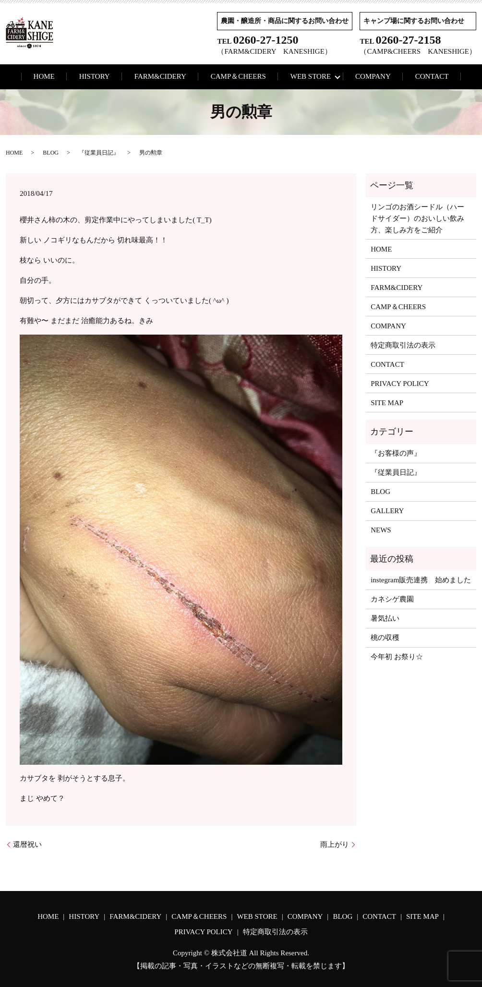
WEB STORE (310, 76)
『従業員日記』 (99, 152)
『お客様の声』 (396, 453)
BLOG (51, 152)
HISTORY (94, 76)
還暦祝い (27, 844)
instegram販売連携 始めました (421, 580)
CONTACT (432, 76)
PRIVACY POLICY (400, 383)
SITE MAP (387, 403)
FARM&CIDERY (160, 76)
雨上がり (334, 844)
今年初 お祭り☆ (397, 657)
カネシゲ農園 (392, 599)
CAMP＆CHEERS (238, 76)
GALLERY (387, 511)
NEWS (381, 530)
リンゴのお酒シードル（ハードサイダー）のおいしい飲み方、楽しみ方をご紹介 (417, 218)
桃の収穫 (385, 637)
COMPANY (373, 76)
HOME (44, 76)
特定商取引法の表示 (403, 345)
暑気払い (385, 618)
